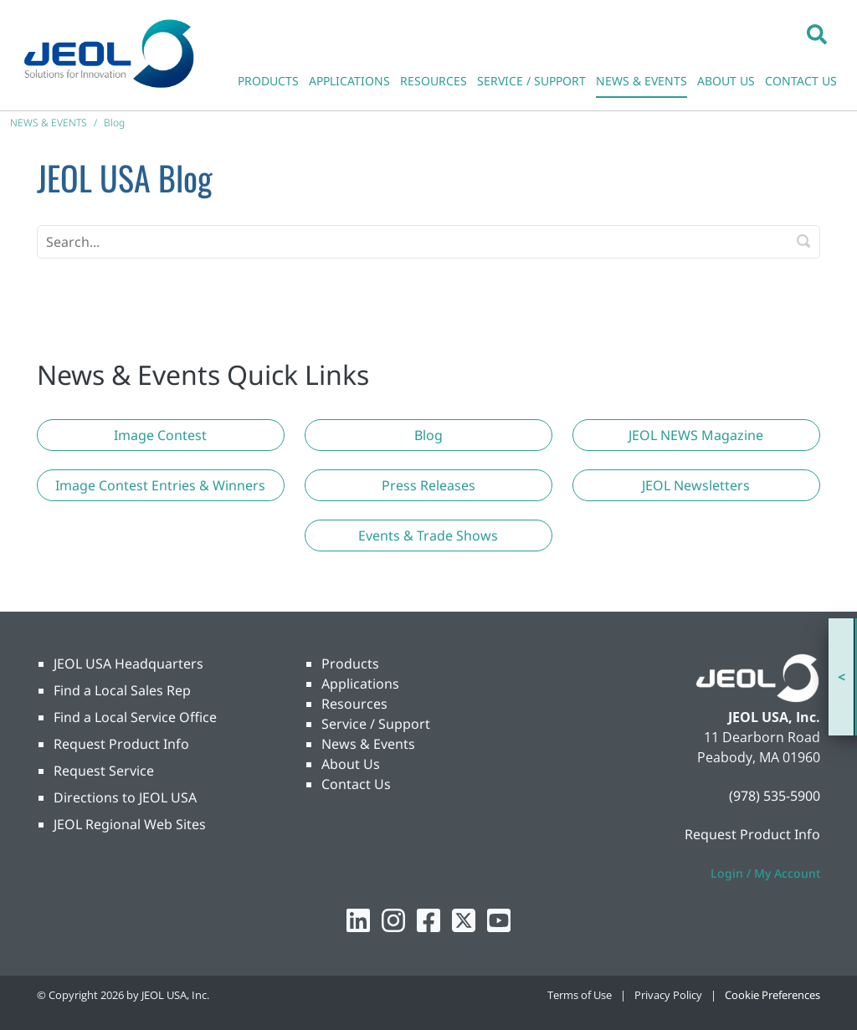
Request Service (104, 770)
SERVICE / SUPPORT (531, 81)
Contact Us (356, 784)
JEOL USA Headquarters (128, 663)
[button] (817, 33)
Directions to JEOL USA (125, 797)
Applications (360, 683)
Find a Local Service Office (135, 717)
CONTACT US (801, 81)
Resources (354, 703)
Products (350, 663)
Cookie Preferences (772, 994)
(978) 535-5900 (774, 796)
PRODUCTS (268, 81)
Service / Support (375, 724)
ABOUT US (726, 81)
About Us (350, 764)
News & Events (368, 744)
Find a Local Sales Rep (122, 690)
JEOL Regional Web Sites (130, 824)
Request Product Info (121, 744)
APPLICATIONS (349, 81)
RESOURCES (433, 81)
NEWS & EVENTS (641, 81)
